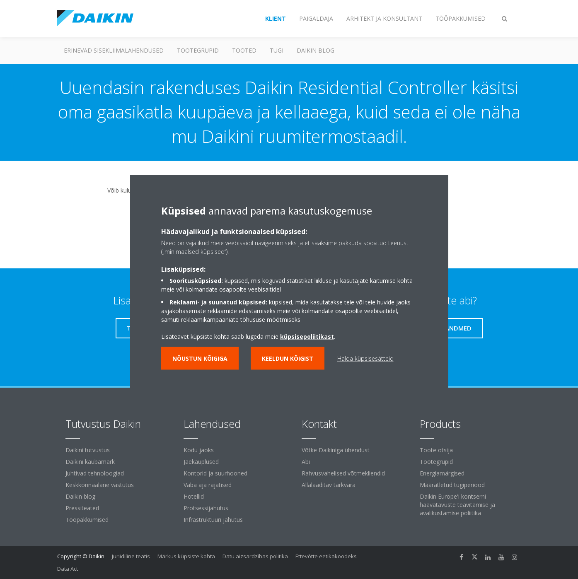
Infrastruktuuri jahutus (213, 520)
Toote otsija (436, 450)
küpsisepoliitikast (307, 336)
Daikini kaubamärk (90, 462)
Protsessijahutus (206, 508)
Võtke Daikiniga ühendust (336, 450)
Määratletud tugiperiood (452, 485)
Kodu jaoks (199, 450)
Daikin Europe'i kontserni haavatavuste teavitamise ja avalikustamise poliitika (457, 504)
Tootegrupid (198, 50)
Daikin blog (315, 50)
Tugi (276, 50)
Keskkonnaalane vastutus (99, 485)
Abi (306, 462)
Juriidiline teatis (131, 556)
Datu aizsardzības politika (255, 556)
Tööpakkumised (87, 520)
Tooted (244, 50)
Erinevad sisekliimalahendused (114, 50)
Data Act (67, 568)
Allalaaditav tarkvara (329, 485)
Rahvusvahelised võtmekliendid (343, 473)
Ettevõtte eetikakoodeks (326, 556)
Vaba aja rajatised (208, 485)
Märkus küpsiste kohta (186, 556)
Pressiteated (82, 508)
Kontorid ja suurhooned (215, 473)
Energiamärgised (442, 473)
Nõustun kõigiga (199, 358)
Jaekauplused (201, 462)
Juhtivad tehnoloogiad (94, 473)
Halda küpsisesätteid (365, 358)
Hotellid (194, 496)
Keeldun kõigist (287, 358)
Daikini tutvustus (87, 450)
